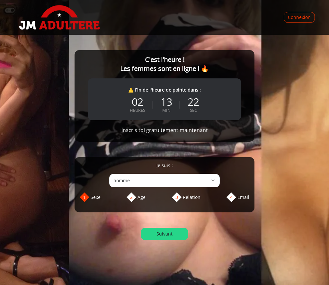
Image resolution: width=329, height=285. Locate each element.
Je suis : (164, 165)
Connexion (299, 17)
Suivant (164, 234)
